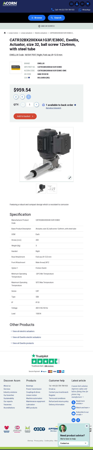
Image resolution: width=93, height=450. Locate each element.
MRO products (31, 408)
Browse (38, 17)
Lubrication (30, 405)
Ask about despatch (53, 108)
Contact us (73, 443)
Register (52, 395)
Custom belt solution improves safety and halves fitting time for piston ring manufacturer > (80, 391)
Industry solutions (10, 392)
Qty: (16, 104)
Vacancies (8, 405)
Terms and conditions (57, 398)
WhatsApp (84, 10)
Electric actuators (41, 33)
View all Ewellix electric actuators (27, 337)
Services (7, 389)
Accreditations (9, 408)
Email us (52, 389)
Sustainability (9, 398)
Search (57, 17)
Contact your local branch (58, 392)
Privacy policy (38, 441)
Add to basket (23, 116)
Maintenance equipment (35, 401)
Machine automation (34, 398)
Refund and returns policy (59, 401)
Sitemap (30, 441)
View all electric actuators (23, 331)
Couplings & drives (33, 392)
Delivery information (56, 405)
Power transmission (34, 389)
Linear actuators (26, 33)
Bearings (29, 386)
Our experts (8, 401)
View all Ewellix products (23, 343)
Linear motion (13, 33)
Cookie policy (48, 441)
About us (7, 386)
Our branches (9, 395)
